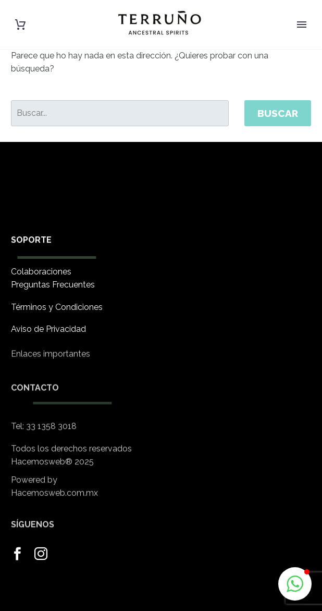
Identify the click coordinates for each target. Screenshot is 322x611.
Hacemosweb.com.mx (54, 500)
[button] (295, 584)
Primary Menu (301, 24)
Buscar (277, 113)
